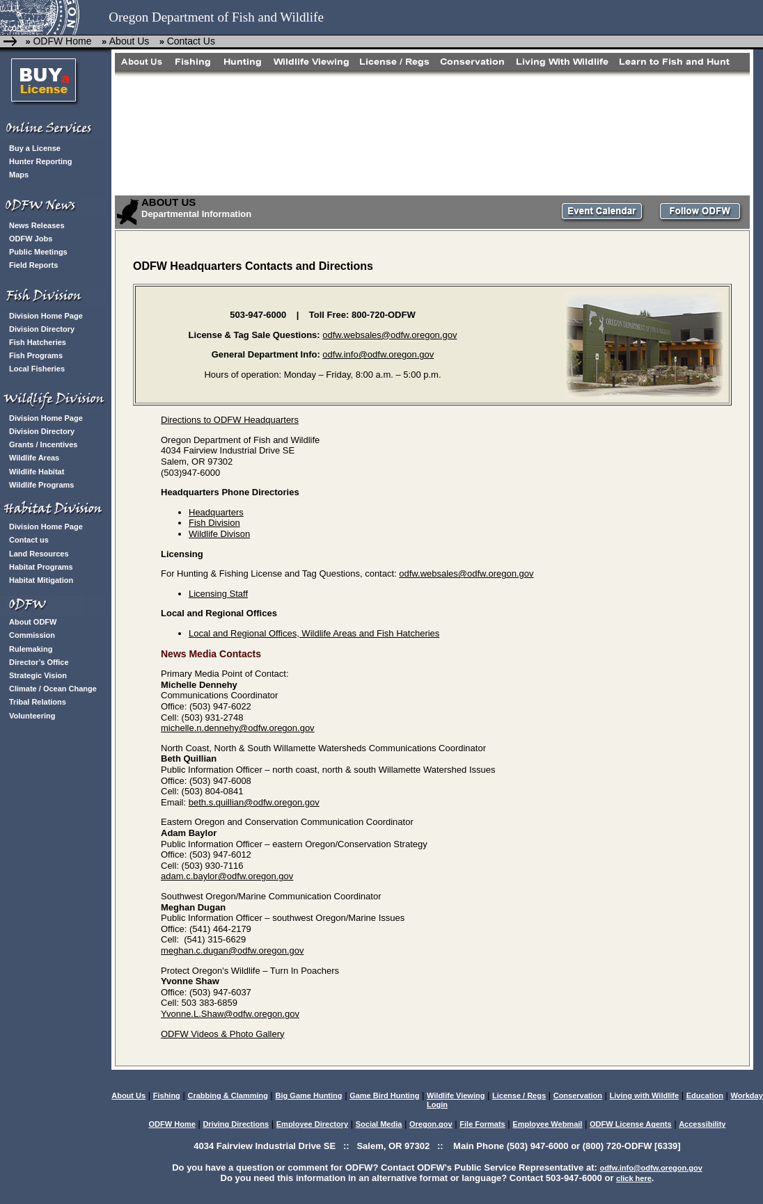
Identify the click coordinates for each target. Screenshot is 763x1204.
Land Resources (39, 553)
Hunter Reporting (40, 161)
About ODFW (32, 622)
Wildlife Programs (41, 485)
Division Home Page (46, 316)
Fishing (166, 1095)
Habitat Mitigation (41, 580)
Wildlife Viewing (456, 1095)
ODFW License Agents (631, 1124)
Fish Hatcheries (37, 342)
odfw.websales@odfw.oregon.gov (389, 335)
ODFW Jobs (30, 238)
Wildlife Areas (34, 457)
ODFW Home (62, 41)
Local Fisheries (37, 368)
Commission (32, 635)
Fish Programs (36, 355)
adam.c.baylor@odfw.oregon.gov (227, 876)
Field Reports (33, 265)
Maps (19, 174)
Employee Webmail (547, 1124)
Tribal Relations (37, 702)
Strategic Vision (38, 675)
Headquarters (216, 512)
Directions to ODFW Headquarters (230, 420)
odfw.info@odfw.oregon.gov (378, 354)
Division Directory (41, 329)
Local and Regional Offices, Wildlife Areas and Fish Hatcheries (314, 633)
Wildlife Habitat (36, 471)
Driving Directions (236, 1124)
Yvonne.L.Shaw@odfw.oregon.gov (230, 1014)
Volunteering (32, 716)
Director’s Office (39, 662)
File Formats (482, 1124)
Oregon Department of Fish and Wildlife (216, 17)
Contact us (29, 540)
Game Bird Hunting (384, 1095)
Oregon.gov (431, 1124)
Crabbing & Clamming (227, 1095)
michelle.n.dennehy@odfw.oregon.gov (238, 728)
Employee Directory (312, 1124)
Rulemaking (30, 649)
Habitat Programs (41, 567)
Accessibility (702, 1124)
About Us (129, 41)
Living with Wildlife (644, 1095)
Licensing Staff (218, 593)
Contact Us (191, 41)
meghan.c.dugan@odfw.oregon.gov (232, 950)
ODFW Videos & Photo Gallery (223, 1034)
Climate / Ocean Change (53, 688)
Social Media (379, 1124)
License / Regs (519, 1095)
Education (704, 1095)
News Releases (37, 225)
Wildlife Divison (219, 534)
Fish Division (214, 522)
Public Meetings (38, 252)
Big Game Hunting (309, 1095)
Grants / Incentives (43, 444)
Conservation (577, 1095)
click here (634, 1178)
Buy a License (35, 148)
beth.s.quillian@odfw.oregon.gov (254, 802)
